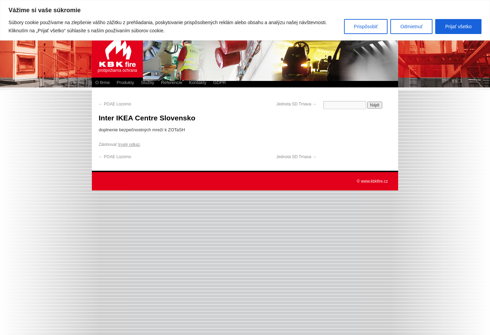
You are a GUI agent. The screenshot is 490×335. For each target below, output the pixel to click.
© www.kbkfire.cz (372, 181)
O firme (102, 82)
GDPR (219, 82)
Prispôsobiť (366, 26)
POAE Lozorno (115, 104)
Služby (147, 82)
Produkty (125, 82)
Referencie (171, 82)
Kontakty (198, 82)
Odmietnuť (411, 26)
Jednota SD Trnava (296, 104)
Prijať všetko (458, 26)
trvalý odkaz (129, 144)
